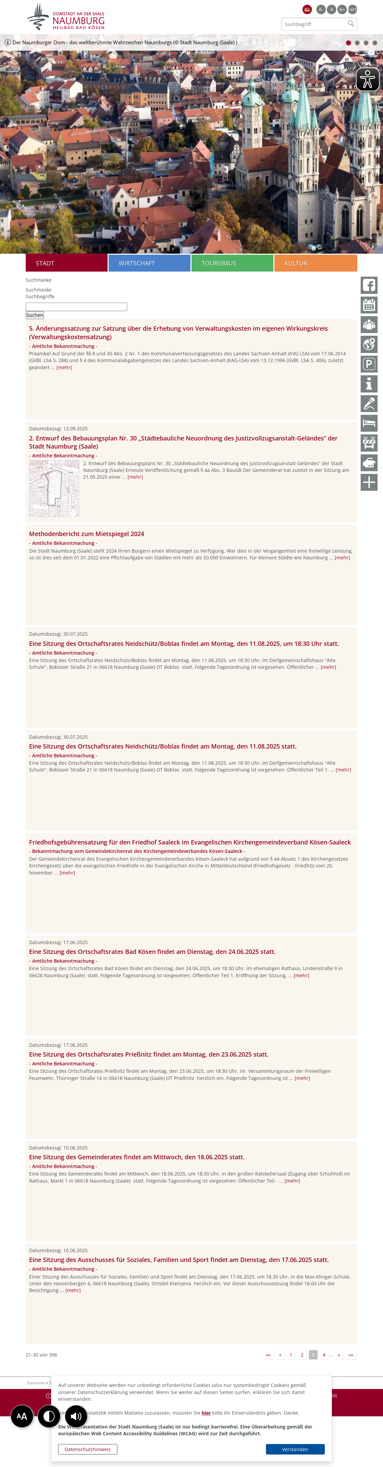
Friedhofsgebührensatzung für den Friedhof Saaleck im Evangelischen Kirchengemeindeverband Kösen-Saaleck (190, 842)
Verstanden (295, 1449)
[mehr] (64, 367)
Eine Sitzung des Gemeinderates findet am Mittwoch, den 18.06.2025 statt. (137, 1157)
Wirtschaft (137, 263)
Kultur (296, 263)
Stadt (45, 263)
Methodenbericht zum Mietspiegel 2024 (86, 534)
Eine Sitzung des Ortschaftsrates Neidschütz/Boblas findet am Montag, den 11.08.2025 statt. (163, 746)
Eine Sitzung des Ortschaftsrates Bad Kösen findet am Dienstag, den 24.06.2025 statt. (152, 951)
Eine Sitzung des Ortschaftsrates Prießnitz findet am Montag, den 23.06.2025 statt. (149, 1054)
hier (206, 1413)
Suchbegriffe (40, 296)
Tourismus (219, 263)
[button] (76, 1416)
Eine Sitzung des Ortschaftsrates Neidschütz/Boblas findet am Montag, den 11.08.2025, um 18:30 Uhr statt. (184, 643)
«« (268, 1354)
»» (350, 1354)
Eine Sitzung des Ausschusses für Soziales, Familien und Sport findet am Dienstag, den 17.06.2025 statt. (179, 1260)
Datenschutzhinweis (88, 1449)
